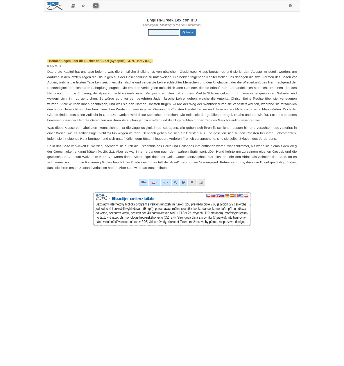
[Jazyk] (154, 182)
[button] (73, 5)
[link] (183, 182)
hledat (188, 32)
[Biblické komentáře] (143, 182)
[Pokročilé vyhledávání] (175, 182)
